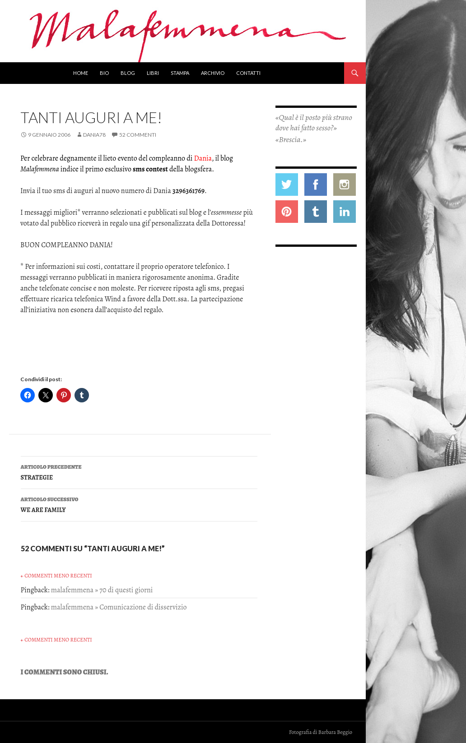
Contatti (248, 73)
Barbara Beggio (335, 732)
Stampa (180, 73)
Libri (153, 73)
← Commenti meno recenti (56, 575)
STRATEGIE (139, 471)
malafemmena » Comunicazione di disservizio (119, 607)
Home (80, 73)
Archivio (212, 73)
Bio (104, 73)
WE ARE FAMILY (139, 504)
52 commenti (137, 134)
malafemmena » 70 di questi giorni (102, 590)
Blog (128, 73)
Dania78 (94, 134)
